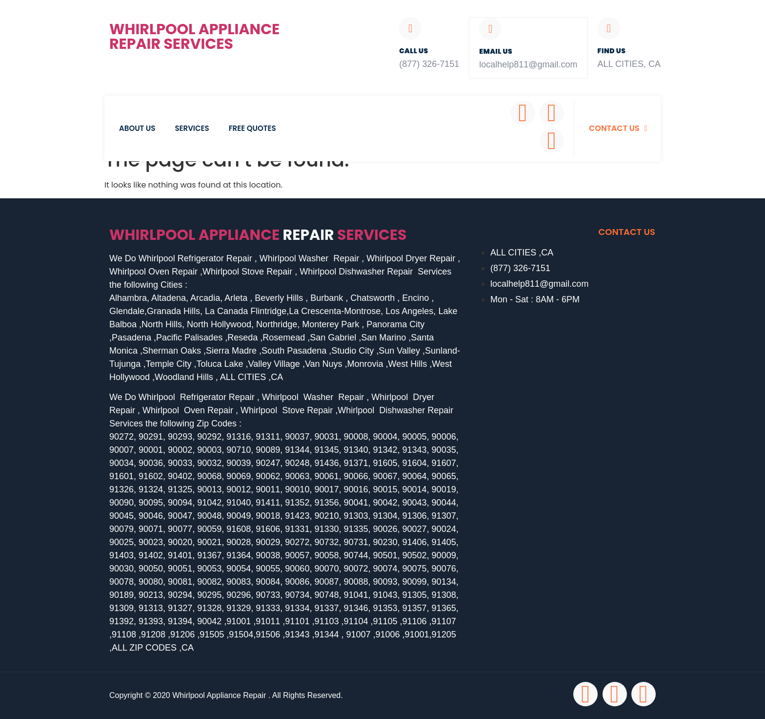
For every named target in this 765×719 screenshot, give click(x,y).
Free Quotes (252, 128)
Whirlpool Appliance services (258, 235)
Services (192, 128)
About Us (137, 128)
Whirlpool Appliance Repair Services (194, 36)
